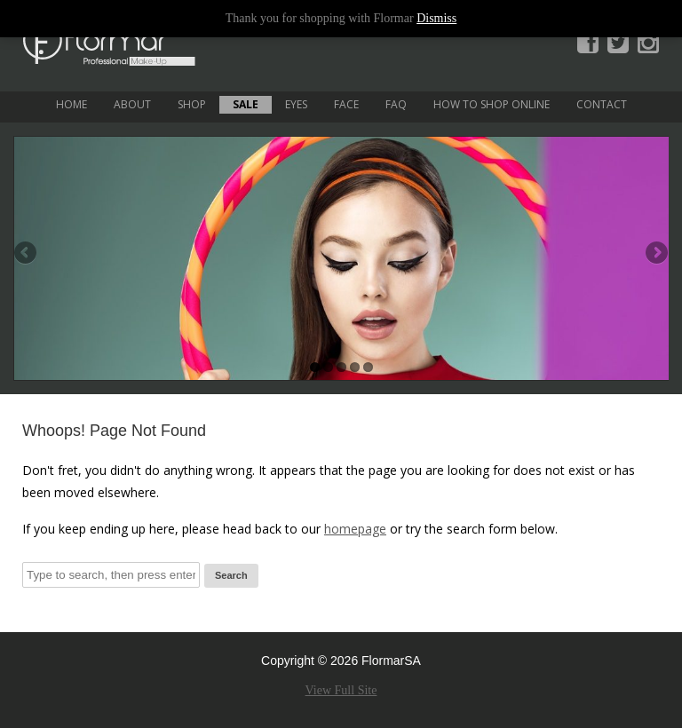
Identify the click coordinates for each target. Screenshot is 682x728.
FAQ (396, 104)
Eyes (296, 104)
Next (655, 254)
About (132, 104)
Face (346, 104)
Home (71, 104)
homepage (355, 528)
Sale (245, 104)
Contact (601, 104)
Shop (192, 104)
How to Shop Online (491, 104)
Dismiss (436, 18)
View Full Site (341, 690)
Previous (26, 254)
